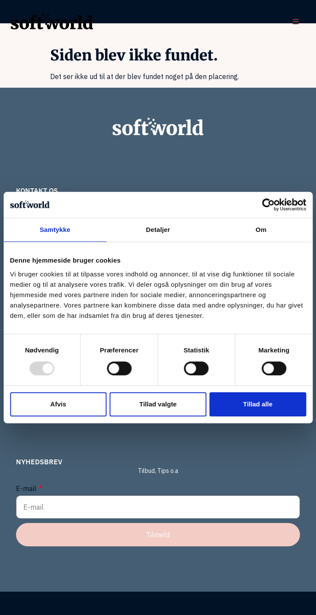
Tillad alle (257, 404)
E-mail (27, 488)
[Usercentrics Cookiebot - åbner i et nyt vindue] (268, 204)
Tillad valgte (157, 404)
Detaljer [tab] (158, 229)
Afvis (58, 404)
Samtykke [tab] (55, 229)
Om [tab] (260, 229)
